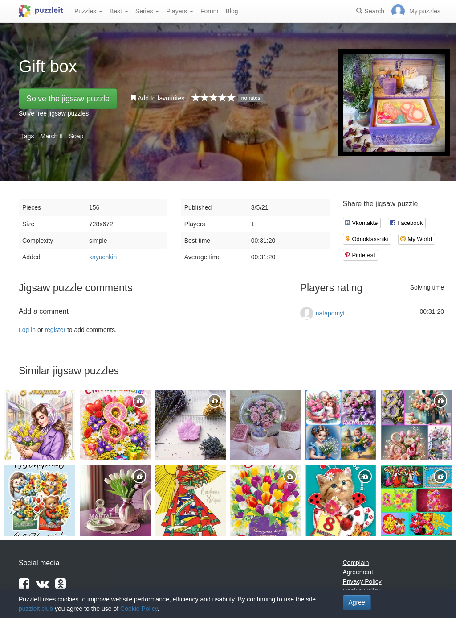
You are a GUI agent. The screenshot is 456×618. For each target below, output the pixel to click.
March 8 (51, 136)
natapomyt (330, 313)
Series (147, 11)
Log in (27, 329)
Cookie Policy (139, 608)
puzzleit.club (36, 608)
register (55, 329)
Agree (357, 602)
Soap (76, 136)
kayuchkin (103, 257)
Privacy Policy (362, 581)
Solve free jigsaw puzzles (54, 113)
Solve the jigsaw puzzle (68, 98)
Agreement (358, 572)
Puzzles (88, 11)
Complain (356, 562)
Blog (231, 11)
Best (119, 11)
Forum (209, 11)
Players (179, 11)
